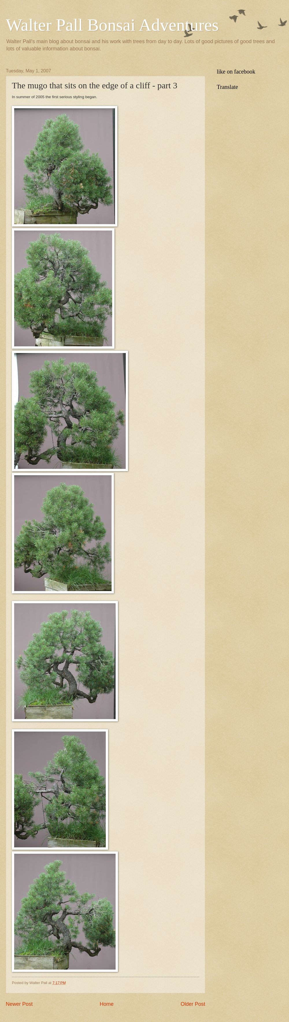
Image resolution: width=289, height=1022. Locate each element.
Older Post (193, 1004)
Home (107, 1004)
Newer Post (19, 1004)
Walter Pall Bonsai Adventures (112, 24)
